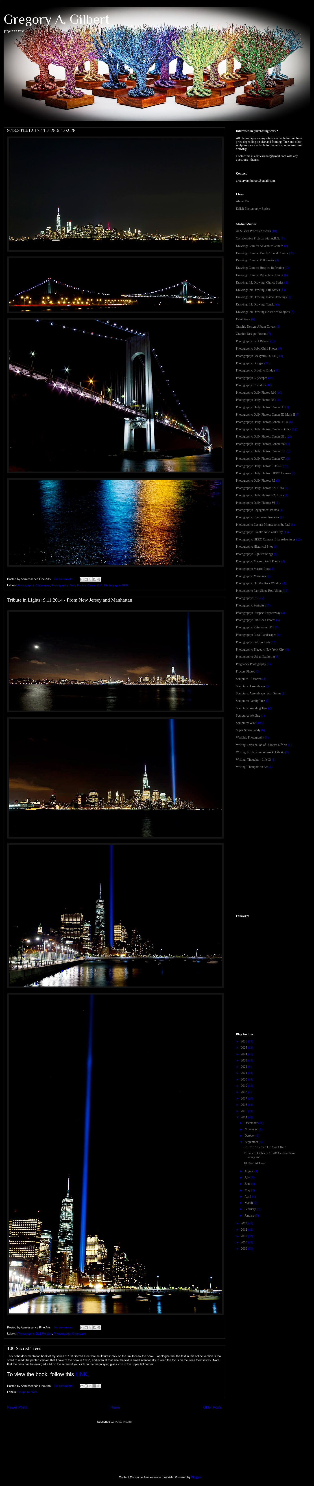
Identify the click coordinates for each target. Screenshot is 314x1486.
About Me (242, 201)
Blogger (196, 1477)
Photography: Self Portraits (253, 642)
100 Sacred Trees (24, 1348)
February (250, 1209)
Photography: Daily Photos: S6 (255, 502)
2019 (244, 1085)
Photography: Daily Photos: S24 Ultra (260, 495)
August (249, 1171)
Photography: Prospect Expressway (258, 613)
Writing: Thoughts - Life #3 (253, 759)
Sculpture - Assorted (249, 679)
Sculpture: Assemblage (250, 686)
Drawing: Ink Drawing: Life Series (258, 290)
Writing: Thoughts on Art (252, 767)
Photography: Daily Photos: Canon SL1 (261, 451)
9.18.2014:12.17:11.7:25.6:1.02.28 (41, 130)
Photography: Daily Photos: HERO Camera (263, 473)
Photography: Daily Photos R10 (256, 392)
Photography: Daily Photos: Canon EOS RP (263, 429)
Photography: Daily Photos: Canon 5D (260, 407)
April (248, 1196)
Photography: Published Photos (255, 620)
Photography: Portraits (250, 605)
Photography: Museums (251, 576)
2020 (244, 1079)
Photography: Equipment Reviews (257, 517)
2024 (244, 1054)
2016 (244, 1104)
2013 (244, 1223)
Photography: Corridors (251, 385)
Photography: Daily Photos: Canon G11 (76, 585)
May (247, 1190)
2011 (244, 1236)
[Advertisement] (269, 808)
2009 (244, 1248)
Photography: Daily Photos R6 (255, 399)
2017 (244, 1098)
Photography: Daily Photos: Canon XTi (261, 458)
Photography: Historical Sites (254, 546)
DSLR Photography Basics (253, 208)
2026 (244, 1041)
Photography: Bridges (250, 363)
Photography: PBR (116, 585)
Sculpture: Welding (248, 715)
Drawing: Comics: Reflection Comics (259, 275)
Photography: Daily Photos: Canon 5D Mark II (265, 414)
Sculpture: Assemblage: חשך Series (258, 693)
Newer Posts (17, 1407)
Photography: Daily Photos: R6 (255, 480)
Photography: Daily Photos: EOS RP (259, 466)
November (251, 1129)
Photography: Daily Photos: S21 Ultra (260, 488)
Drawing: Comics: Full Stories (255, 260)
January (249, 1215)
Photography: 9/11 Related (34, 1333)
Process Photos (245, 671)
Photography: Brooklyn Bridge (255, 370)
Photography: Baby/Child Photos (256, 348)
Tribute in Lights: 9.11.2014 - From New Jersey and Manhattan (69, 600)
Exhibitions (243, 319)
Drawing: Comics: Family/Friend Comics (262, 253)
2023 (244, 1060)
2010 (244, 1242)
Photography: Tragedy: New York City (260, 649)
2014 (244, 1117)
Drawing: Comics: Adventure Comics (259, 246)
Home (115, 1407)
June (247, 1183)
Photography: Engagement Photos (257, 510)
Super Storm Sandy (248, 730)
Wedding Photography (250, 737)
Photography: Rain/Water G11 (255, 627)
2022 (244, 1066)
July (247, 1177)
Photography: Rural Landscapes (256, 634)
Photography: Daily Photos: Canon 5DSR (262, 422)
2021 (244, 1073)
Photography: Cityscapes (33, 585)
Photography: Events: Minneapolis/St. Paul (263, 524)
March (248, 1202)
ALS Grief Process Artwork (253, 231)
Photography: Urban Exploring (255, 656)
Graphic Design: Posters (251, 333)
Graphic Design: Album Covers (256, 326)
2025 (244, 1047)
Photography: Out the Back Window (259, 583)
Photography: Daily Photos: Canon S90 (261, 444)
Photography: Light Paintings (254, 554)
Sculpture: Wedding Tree (251, 708)
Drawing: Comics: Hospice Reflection (260, 267)
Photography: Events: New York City (259, 532)
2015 (244, 1111)
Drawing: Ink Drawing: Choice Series (259, 282)
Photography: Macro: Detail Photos (258, 561)
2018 (244, 1092)
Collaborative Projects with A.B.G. (258, 238)
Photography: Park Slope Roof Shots (259, 590)
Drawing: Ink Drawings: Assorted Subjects (263, 312)
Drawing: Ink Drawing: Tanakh (255, 304)
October (249, 1135)
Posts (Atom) (123, 1421)
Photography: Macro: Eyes (253, 568)
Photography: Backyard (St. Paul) (257, 356)
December (251, 1123)
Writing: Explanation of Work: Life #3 (260, 752)
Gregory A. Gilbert (57, 19)
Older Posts (212, 1407)
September (251, 1142)
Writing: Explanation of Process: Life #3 (261, 745)
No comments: (64, 579)
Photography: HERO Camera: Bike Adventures (265, 539)
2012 (244, 1229)
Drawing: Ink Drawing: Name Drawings (261, 297)
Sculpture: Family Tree (250, 700)
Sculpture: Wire (27, 1392)
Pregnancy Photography (251, 664)
